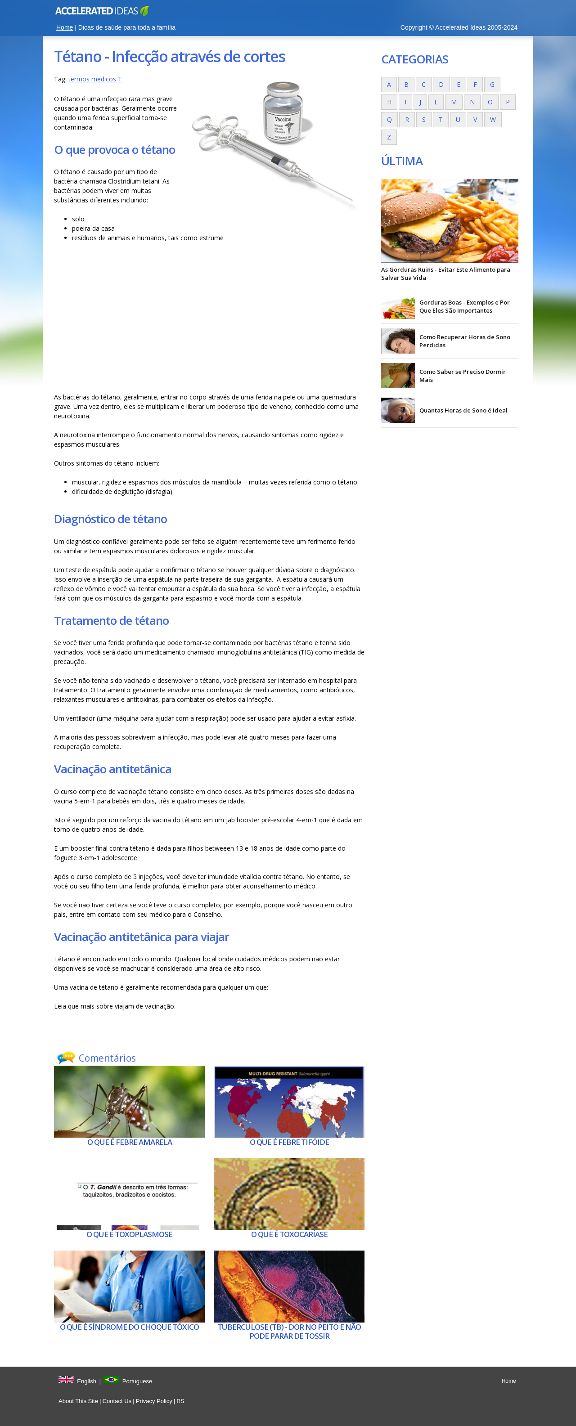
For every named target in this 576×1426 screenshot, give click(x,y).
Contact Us (117, 1401)
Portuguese (137, 1381)
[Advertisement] (209, 320)
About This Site (78, 1401)
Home (64, 27)
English (86, 1381)
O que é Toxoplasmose (129, 1234)
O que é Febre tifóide (289, 1142)
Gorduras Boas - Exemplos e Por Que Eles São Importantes (464, 306)
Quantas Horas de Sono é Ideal (463, 410)
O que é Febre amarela (129, 1142)
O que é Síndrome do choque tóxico (129, 1327)
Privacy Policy (154, 1401)
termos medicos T (95, 79)
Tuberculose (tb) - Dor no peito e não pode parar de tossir (289, 1331)
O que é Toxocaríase (289, 1234)
